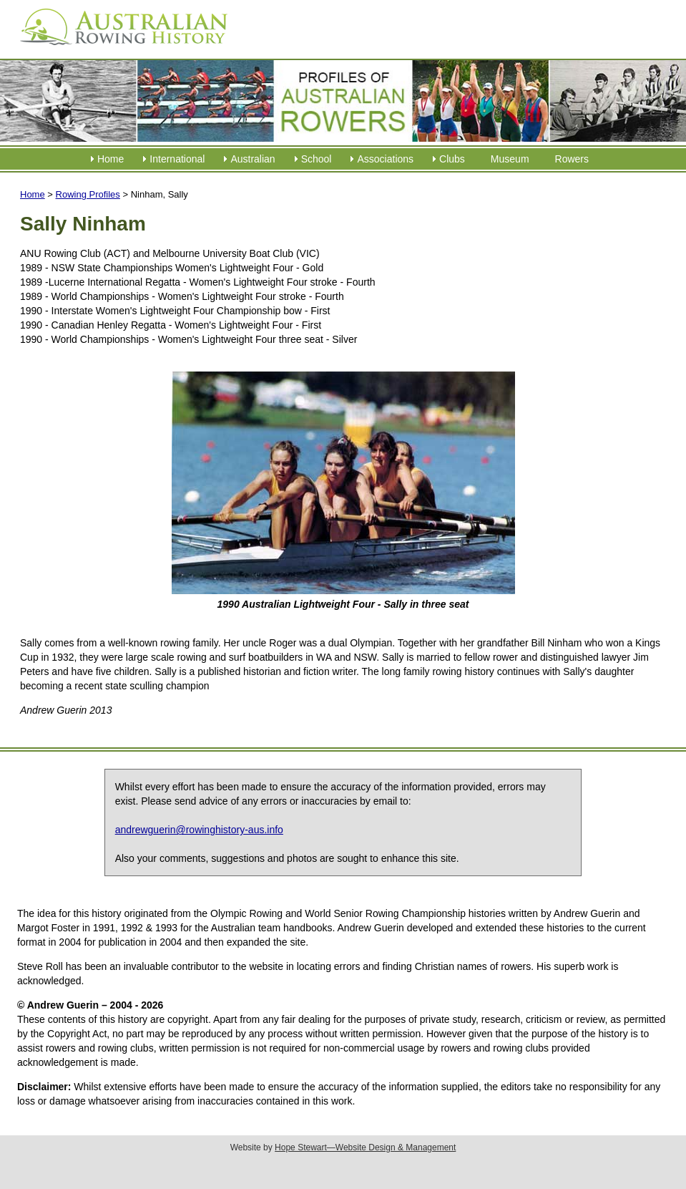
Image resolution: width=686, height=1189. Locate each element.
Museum (510, 159)
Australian (252, 159)
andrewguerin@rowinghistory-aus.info (199, 829)
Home (110, 159)
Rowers (572, 159)
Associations (385, 159)
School (316, 159)
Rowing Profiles (88, 194)
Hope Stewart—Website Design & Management (365, 1147)
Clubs (452, 159)
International (177, 159)
